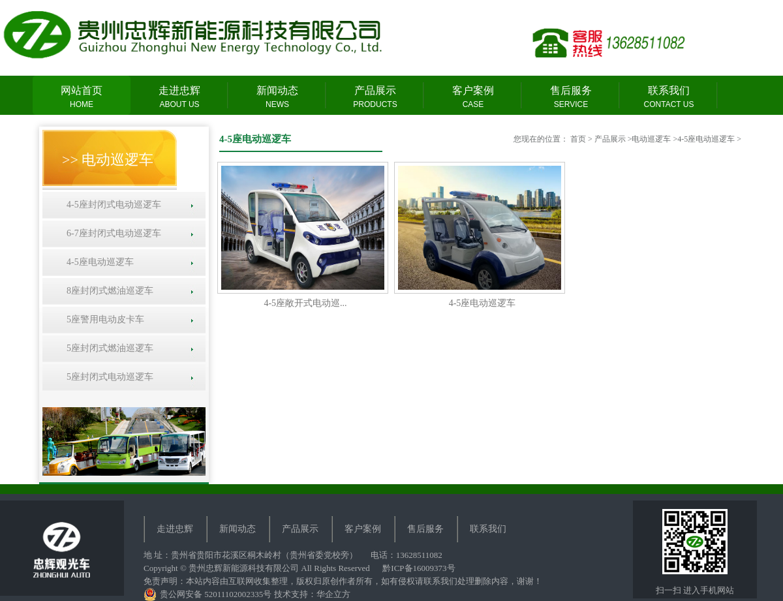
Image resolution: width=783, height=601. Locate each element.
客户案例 (473, 97)
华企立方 (333, 594)
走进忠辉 (179, 97)
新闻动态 (277, 97)
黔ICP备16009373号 (418, 568)
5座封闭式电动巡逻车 (107, 377)
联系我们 (669, 97)
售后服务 (571, 97)
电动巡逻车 (651, 139)
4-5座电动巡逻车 (98, 262)
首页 (578, 139)
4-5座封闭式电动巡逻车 (111, 204)
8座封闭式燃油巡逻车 (107, 291)
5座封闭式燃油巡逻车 (107, 348)
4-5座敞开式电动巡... (305, 303)
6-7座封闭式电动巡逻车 (111, 233)
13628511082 (419, 555)
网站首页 (81, 97)
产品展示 (375, 97)
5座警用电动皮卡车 (103, 319)
